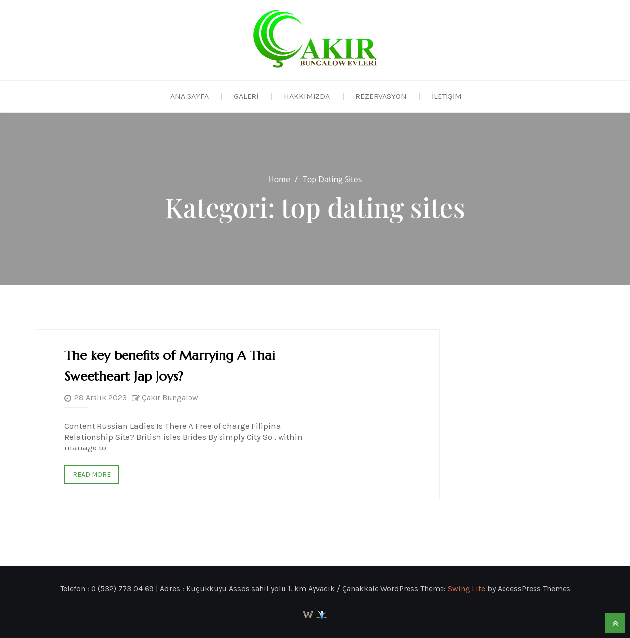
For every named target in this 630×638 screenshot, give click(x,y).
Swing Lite (466, 589)
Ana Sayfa (189, 96)
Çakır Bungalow (170, 398)
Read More (92, 475)
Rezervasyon (381, 96)
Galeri (246, 96)
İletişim (447, 96)
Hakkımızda (307, 96)
